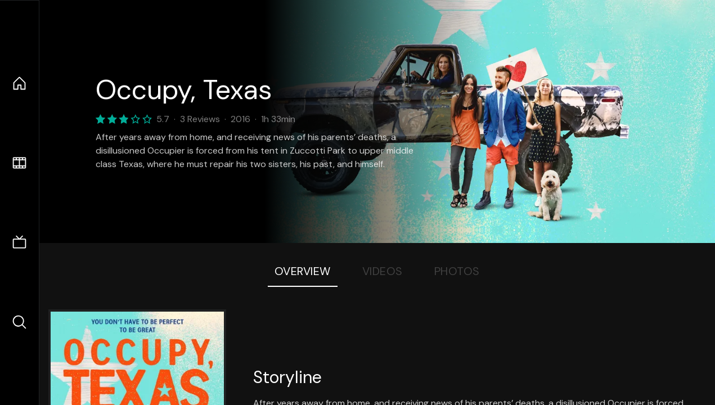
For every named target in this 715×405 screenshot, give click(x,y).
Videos (382, 271)
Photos (457, 271)
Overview (303, 271)
